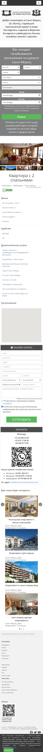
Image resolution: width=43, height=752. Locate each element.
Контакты (36, 737)
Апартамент (7, 185)
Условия (7, 403)
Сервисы (4, 667)
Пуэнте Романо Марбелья (9, 690)
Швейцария (18, 185)
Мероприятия (6, 664)
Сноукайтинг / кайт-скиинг (12, 259)
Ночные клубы (6, 675)
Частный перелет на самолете (14, 289)
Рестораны (5, 658)
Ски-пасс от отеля (9, 280)
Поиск (21, 117)
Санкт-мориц (29, 185)
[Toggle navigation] (38, 3)
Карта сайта (11, 737)
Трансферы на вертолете (12, 284)
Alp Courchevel (6, 687)
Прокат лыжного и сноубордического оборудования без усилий (15, 252)
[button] (21, 323)
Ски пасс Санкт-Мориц (11, 275)
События (4, 670)
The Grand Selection (7, 682)
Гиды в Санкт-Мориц (10, 271)
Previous (2, 168)
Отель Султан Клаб (7, 692)
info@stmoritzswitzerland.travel (24, 482)
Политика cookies (21, 737)
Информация (5, 645)
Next (40, 168)
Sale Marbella (5, 684)
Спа (3, 673)
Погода (4, 647)
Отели (3, 653)
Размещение (5, 655)
